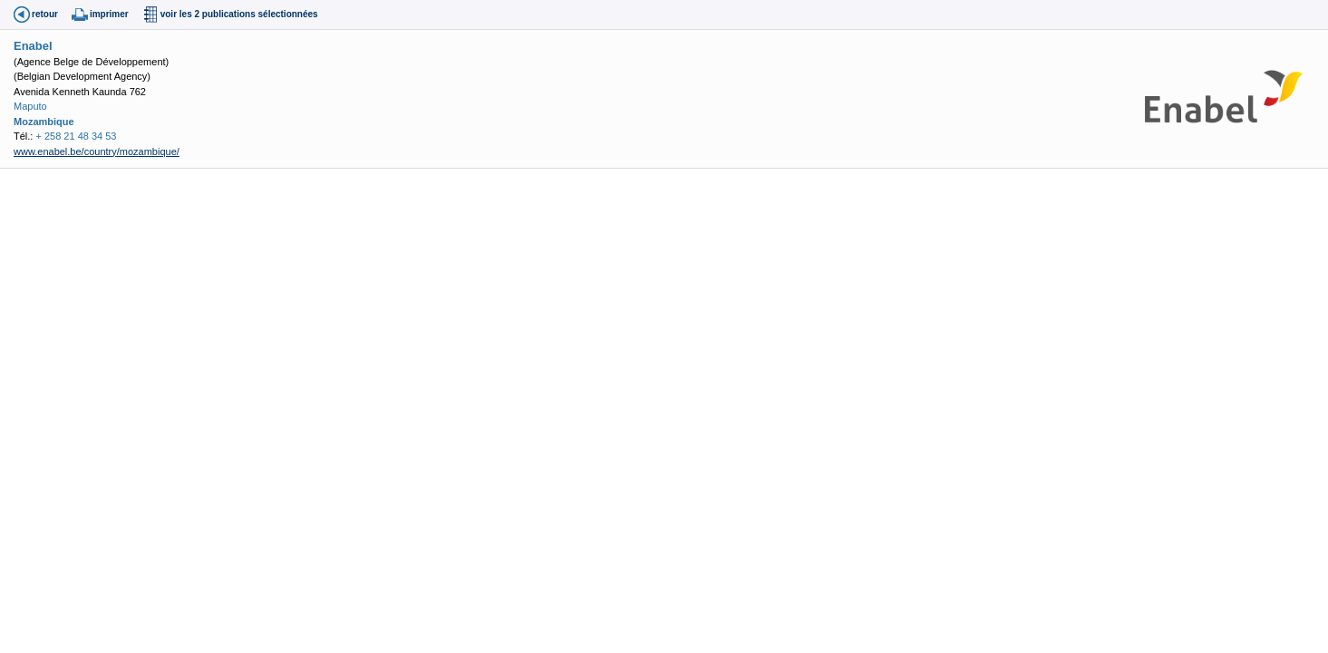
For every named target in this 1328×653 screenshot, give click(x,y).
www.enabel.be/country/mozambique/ (96, 151)
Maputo (30, 106)
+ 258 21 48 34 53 (75, 136)
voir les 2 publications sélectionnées (239, 14)
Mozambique (44, 121)
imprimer (109, 14)
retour (45, 14)
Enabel (33, 46)
